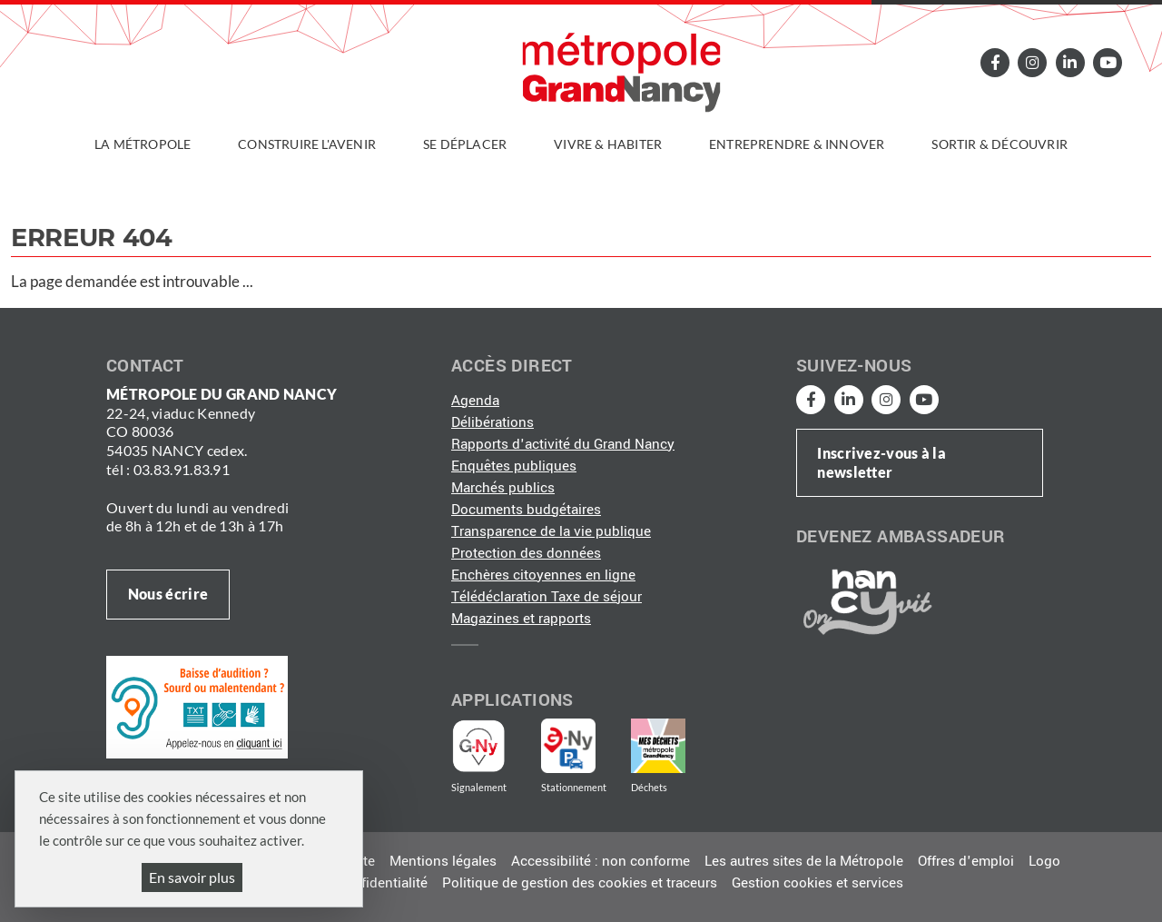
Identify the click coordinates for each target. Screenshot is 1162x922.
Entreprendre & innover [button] (796, 144)
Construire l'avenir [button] (307, 144)
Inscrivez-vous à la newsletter (881, 462)
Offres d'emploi (966, 861)
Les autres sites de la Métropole (803, 861)
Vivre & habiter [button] (608, 144)
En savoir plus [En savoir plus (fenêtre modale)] (192, 877)
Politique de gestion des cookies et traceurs (579, 883)
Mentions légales (443, 861)
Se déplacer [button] (465, 144)
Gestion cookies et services (817, 883)
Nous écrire (168, 593)
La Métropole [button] (142, 144)
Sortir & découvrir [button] (999, 144)
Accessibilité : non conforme (600, 861)
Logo (1044, 861)
